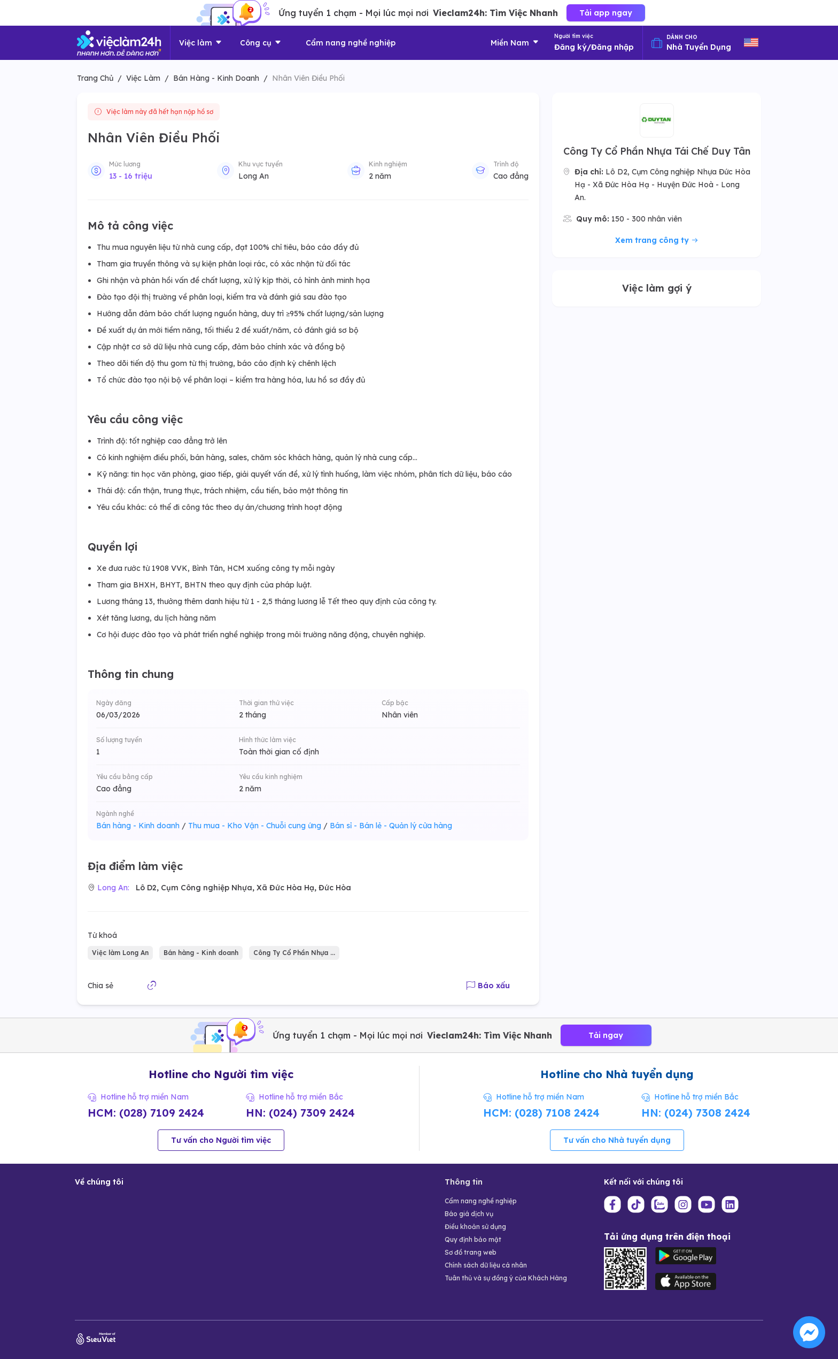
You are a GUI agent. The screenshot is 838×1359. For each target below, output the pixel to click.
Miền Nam (515, 43)
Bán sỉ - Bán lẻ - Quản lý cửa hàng (391, 825)
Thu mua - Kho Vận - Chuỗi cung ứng (258, 825)
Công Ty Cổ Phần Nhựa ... (294, 953)
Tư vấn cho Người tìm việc (221, 1140)
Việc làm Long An (120, 953)
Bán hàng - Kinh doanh (141, 825)
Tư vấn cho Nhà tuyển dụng (617, 1140)
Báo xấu (488, 985)
